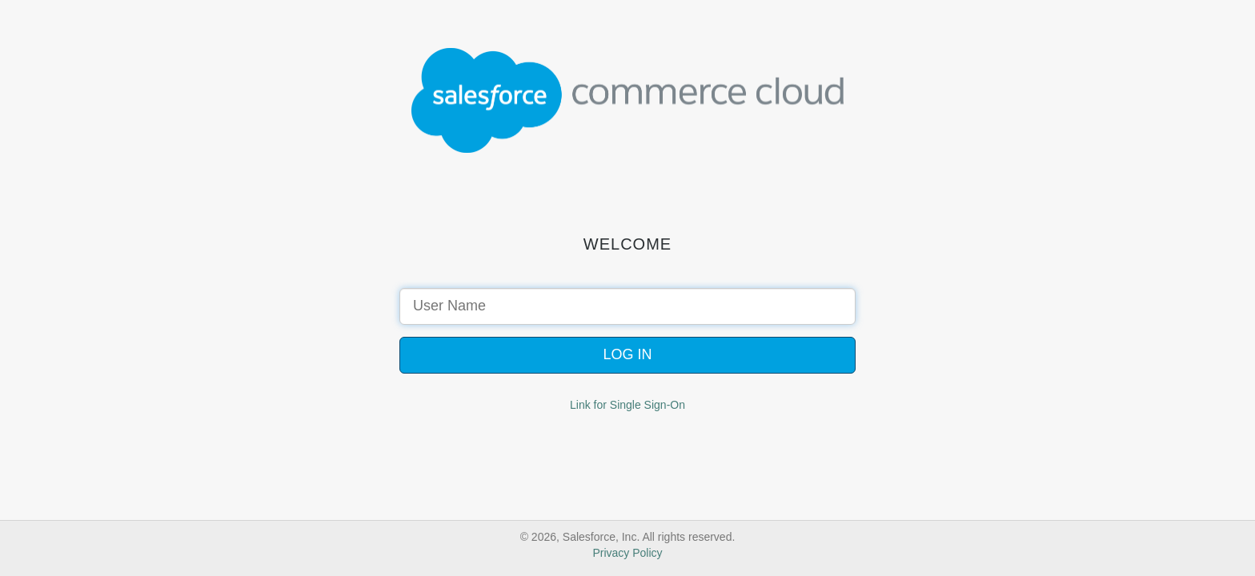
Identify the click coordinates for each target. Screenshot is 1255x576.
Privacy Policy (627, 552)
